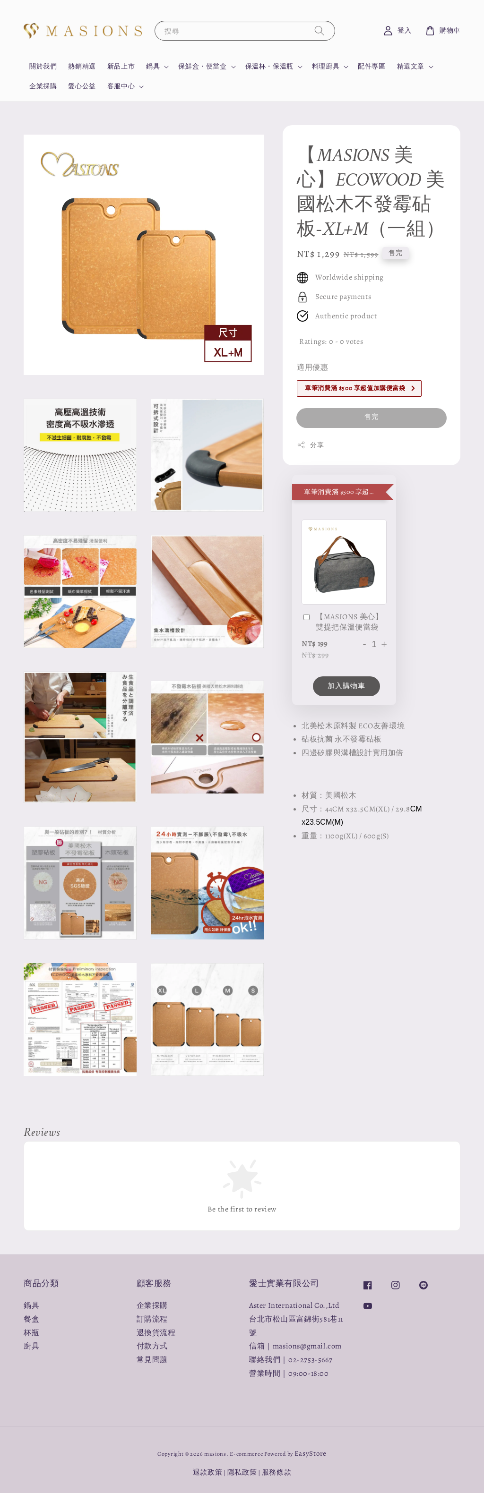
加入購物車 (346, 686)
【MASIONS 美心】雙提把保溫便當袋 (342, 622)
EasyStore (310, 1453)
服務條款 (277, 1472)
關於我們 (43, 66)
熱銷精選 (81, 66)
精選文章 (410, 66)
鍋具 (153, 66)
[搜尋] (319, 30)
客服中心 (121, 86)
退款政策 (208, 1472)
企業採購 (43, 86)
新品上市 (121, 66)
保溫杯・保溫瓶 (269, 66)
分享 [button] (310, 445)
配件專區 (371, 66)
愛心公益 (81, 86)
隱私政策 (242, 1472)
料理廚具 (325, 66)
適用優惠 (312, 367)
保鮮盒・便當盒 (202, 66)
